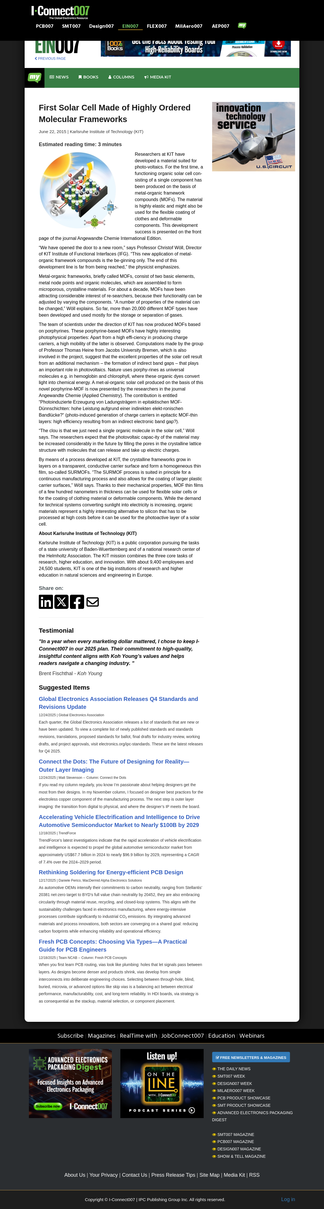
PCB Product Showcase (241, 1098)
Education (221, 1036)
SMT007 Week (228, 1076)
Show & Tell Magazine (239, 1156)
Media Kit (234, 1175)
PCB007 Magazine (233, 1141)
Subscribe (70, 1036)
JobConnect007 (182, 1036)
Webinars (252, 1036)
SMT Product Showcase (241, 1105)
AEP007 (220, 27)
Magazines (102, 1036)
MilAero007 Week (233, 1090)
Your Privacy (103, 1175)
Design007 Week (232, 1083)
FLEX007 (157, 27)
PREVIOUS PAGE (50, 59)
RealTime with (138, 1036)
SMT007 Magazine (233, 1134)
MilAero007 (188, 27)
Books (88, 77)
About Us (74, 1175)
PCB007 (45, 27)
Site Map (209, 1175)
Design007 (101, 27)
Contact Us (134, 1175)
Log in (288, 1199)
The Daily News (231, 1069)
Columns (121, 77)
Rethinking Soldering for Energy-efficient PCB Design (111, 872)
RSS (254, 1175)
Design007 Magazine (236, 1149)
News (59, 77)
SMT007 (71, 27)
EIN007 (130, 27)
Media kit (157, 77)
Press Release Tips (173, 1175)
